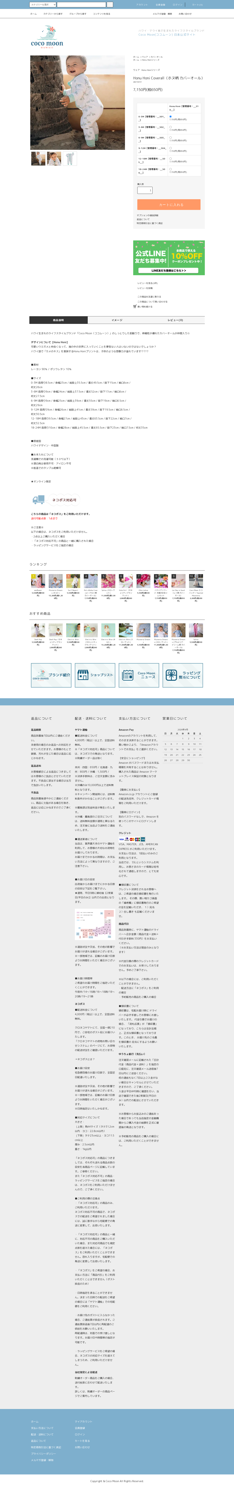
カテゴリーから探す (51, 13)
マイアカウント (83, 1421)
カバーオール (157, 56)
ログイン (175, 4)
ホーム (33, 13)
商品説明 (58, 320)
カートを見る (82, 1441)
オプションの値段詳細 (147, 215)
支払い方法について (42, 1428)
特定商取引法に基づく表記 (150, 223)
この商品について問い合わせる (150, 301)
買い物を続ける (143, 306)
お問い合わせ (183, 13)
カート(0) (195, 4)
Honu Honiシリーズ (150, 59)
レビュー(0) (175, 320)
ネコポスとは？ (86, 1059)
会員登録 (158, 4)
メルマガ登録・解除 (160, 13)
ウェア (145, 56)
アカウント (140, 4)
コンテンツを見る (99, 13)
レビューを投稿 (143, 288)
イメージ (117, 320)
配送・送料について (42, 1434)
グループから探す (75, 13)
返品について (143, 219)
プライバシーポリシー (43, 1453)
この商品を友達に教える (147, 296)
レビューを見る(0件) (145, 283)
